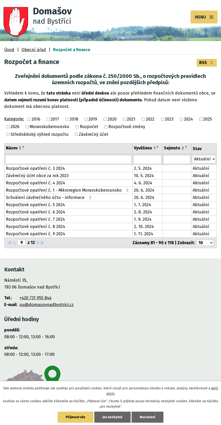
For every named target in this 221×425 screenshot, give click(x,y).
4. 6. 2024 (143, 183)
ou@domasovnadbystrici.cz (46, 304)
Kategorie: (14, 118)
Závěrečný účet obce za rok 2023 (37, 175)
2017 (55, 119)
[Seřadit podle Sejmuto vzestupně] (186, 146)
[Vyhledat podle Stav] (204, 159)
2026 (15, 126)
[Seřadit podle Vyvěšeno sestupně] (157, 148)
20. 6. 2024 (144, 190)
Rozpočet (89, 126)
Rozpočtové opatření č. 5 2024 (35, 204)
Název (13, 148)
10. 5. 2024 (144, 175)
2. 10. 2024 (144, 226)
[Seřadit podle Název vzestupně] (23, 146)
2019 (92, 119)
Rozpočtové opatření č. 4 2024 (35, 183)
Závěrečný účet (93, 134)
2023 (169, 119)
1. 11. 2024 (143, 233)
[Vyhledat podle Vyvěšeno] (147, 159)
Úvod (9, 49)
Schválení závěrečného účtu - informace (49, 197)
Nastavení (147, 417)
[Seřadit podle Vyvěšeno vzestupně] (157, 146)
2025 (207, 119)
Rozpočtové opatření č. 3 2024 (35, 168)
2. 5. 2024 (143, 168)
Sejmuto (174, 148)
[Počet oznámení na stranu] (204, 243)
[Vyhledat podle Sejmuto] (176, 159)
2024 (188, 119)
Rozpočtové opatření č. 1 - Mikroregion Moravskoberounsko (68, 190)
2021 (131, 119)
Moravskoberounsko (49, 126)
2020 (112, 119)
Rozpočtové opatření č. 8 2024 (35, 226)
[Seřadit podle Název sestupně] (23, 148)
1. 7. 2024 (142, 204)
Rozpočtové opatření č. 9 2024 (35, 233)
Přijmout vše (75, 417)
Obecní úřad (34, 49)
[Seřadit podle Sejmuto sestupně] (186, 148)
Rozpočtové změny (126, 126)
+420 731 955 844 (35, 297)
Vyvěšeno (144, 148)
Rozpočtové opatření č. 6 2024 (35, 212)
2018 (74, 119)
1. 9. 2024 (142, 219)
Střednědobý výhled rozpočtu (40, 134)
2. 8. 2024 (143, 212)
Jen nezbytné (112, 417)
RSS (206, 62)
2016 (36, 119)
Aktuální (201, 168)
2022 (150, 119)
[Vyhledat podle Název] (68, 159)
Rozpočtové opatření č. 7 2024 (35, 219)
